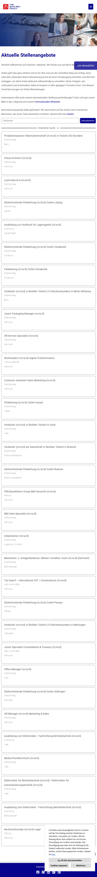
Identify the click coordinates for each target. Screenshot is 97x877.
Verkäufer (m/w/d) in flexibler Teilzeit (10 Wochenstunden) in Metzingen (45, 624)
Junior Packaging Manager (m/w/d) (24, 313)
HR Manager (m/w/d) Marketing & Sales (26, 713)
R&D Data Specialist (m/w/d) (20, 513)
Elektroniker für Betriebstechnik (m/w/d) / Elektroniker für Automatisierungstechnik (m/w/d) (36, 782)
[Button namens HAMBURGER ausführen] (90, 6)
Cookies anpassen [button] (59, 865)
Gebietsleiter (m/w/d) (16, 535)
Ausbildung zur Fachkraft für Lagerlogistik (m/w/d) (32, 224)
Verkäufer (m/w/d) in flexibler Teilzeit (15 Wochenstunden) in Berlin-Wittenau (47, 291)
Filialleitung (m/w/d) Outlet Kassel (23, 402)
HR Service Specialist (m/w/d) (21, 335)
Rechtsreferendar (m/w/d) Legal (22, 829)
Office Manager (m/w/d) (17, 669)
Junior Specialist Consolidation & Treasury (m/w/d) (32, 647)
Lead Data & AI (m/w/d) (17, 180)
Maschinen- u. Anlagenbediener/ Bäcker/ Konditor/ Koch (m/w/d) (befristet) (46, 558)
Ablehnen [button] (80, 865)
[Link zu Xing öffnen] (54, 872)
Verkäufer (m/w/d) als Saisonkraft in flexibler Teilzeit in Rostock (40, 446)
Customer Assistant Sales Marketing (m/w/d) (29, 380)
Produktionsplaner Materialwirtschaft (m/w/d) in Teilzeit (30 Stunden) (43, 135)
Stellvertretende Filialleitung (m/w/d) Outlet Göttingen (34, 691)
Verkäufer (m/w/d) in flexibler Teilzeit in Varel (30, 424)
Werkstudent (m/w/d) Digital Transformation (29, 358)
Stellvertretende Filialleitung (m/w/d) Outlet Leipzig (33, 202)
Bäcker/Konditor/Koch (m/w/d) (21, 758)
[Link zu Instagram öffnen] (43, 872)
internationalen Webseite (47, 101)
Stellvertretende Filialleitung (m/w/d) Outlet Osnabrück (35, 246)
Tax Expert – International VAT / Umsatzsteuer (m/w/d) (35, 580)
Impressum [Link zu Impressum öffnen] (41, 866)
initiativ (70, 114)
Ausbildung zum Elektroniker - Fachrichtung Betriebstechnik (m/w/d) (42, 735)
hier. (53, 854)
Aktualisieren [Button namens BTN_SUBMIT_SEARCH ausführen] (87, 120)
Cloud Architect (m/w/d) (17, 158)
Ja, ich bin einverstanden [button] (70, 860)
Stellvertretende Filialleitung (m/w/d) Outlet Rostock (33, 469)
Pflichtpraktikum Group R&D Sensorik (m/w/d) (30, 491)
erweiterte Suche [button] (48, 127)
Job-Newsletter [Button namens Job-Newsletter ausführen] (85, 65)
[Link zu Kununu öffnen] (59, 872)
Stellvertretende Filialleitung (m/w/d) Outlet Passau (33, 602)
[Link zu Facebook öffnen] (38, 872)
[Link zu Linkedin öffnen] (48, 872)
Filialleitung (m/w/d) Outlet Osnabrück (25, 269)
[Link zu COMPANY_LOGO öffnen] (11, 6)
